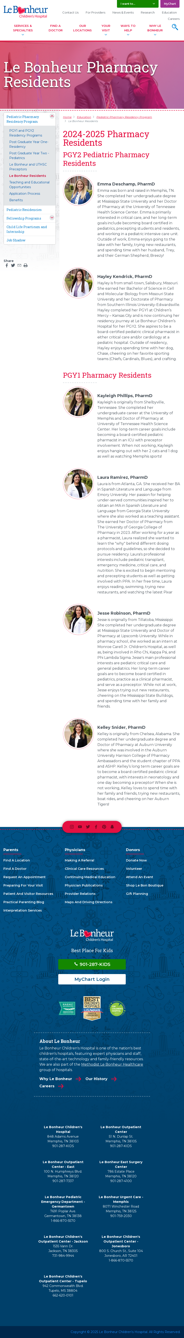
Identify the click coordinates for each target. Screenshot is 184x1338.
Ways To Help (128, 28)
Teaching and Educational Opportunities (29, 184)
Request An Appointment (24, 877)
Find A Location (16, 860)
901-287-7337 (63, 1181)
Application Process (24, 194)
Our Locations (82, 28)
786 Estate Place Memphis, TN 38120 (121, 1173)
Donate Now (136, 860)
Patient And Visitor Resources (28, 894)
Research (148, 12)
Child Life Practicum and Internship (27, 229)
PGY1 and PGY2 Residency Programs (25, 133)
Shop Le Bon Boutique (144, 885)
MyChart (170, 3)
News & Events (123, 12)
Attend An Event (139, 877)
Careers (174, 19)
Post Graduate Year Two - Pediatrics (29, 155)
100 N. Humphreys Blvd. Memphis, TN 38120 (63, 1173)
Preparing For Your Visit (23, 885)
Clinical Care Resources (84, 869)
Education (169, 12)
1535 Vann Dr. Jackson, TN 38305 (63, 1248)
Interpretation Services (22, 910)
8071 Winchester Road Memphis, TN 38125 (121, 1208)
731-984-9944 (63, 1256)
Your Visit (106, 28)
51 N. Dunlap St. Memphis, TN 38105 (121, 1138)
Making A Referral (79, 860)
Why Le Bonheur (155, 28)
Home (67, 117)
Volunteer (134, 869)
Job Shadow (16, 240)
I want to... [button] (128, 3)
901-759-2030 (121, 1216)
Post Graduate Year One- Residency (28, 144)
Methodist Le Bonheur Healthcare (112, 1064)
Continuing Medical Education (90, 877)
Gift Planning (137, 894)
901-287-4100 (121, 1181)
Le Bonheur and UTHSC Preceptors (28, 166)
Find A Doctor (56, 28)
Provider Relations (80, 894)
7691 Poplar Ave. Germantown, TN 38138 (63, 1213)
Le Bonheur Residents (27, 176)
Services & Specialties (23, 28)
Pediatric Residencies (24, 210)
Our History (96, 1079)
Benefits (16, 200)
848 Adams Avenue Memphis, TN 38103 (63, 1138)
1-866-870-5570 (63, 1221)
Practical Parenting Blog (23, 902)
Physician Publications (84, 885)
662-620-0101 (63, 1295)
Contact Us (70, 12)
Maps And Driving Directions (88, 902)
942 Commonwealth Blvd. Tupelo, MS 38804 (63, 1288)
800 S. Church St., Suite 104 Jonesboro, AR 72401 (121, 1253)
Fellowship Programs (24, 218)
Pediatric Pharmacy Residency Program (23, 119)
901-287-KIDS (92, 964)
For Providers (95, 12)
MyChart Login (92, 979)
